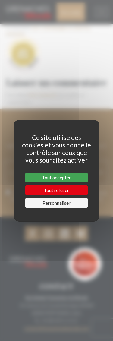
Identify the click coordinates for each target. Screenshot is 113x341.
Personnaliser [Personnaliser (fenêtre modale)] (56, 203)
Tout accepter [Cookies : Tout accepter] (56, 177)
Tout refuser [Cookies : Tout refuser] (56, 190)
